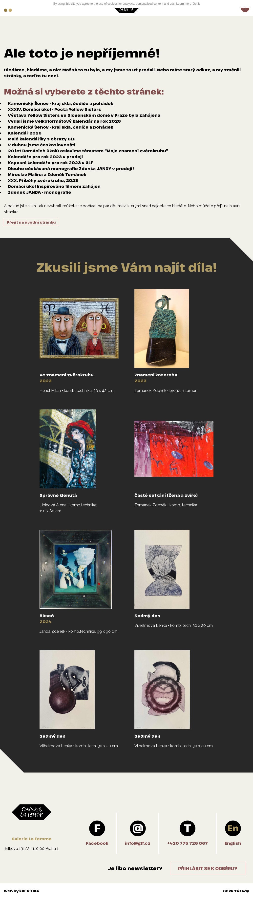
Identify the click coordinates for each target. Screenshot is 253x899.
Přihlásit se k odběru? (207, 868)
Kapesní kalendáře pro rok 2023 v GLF (50, 162)
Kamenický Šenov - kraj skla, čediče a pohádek (60, 103)
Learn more (183, 3)
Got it (196, 3)
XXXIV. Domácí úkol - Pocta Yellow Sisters (54, 109)
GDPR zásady (236, 891)
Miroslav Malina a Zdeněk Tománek (47, 174)
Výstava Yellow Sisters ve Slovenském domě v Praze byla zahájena (84, 115)
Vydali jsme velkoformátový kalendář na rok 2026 (64, 121)
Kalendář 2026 (25, 133)
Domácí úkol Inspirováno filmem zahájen (54, 186)
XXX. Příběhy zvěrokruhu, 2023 (43, 180)
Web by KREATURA (21, 891)
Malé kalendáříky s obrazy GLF (41, 139)
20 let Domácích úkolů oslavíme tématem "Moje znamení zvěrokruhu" (88, 150)
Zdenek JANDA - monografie (39, 192)
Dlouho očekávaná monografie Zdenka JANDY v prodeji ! (71, 168)
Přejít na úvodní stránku (31, 222)
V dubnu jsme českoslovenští (41, 145)
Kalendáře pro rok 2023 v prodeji (45, 156)
